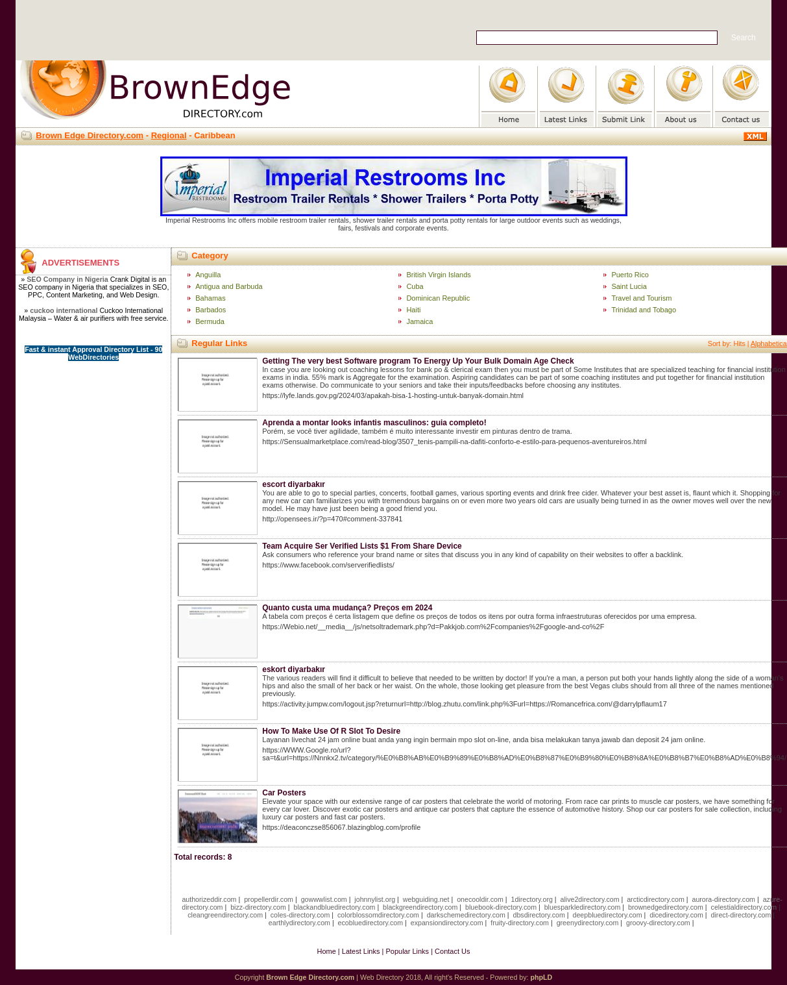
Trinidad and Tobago (643, 310)
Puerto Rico (629, 275)
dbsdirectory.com (539, 915)
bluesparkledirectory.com (582, 907)
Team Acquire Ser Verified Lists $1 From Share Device (361, 546)
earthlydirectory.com (299, 923)
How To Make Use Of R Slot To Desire (331, 731)
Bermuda (209, 321)
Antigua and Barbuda (228, 286)
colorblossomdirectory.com (378, 915)
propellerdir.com (268, 899)
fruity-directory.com (519, 923)
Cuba (414, 286)
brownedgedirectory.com (665, 907)
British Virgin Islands (438, 275)
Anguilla (208, 275)
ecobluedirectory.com (371, 923)
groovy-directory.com (658, 923)
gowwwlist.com (324, 899)
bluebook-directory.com (501, 907)
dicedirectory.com (676, 915)
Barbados (210, 310)
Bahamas (210, 298)
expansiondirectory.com (447, 923)
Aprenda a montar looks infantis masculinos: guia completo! (374, 422)
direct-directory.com (741, 915)
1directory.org (532, 899)
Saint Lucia (628, 286)
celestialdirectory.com (744, 907)
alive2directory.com (590, 899)
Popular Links (407, 951)
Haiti (413, 310)
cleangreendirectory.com (225, 915)
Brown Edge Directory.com (89, 135)
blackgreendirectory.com (420, 907)
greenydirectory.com (588, 923)
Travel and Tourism (641, 298)
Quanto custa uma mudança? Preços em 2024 (347, 607)
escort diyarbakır (293, 484)
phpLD (541, 977)
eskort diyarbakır (293, 669)
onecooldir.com (480, 899)
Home (326, 951)
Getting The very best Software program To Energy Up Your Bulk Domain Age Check (418, 361)
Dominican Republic (438, 298)
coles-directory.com (300, 915)
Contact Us (452, 951)
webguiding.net (426, 899)
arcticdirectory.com (655, 899)
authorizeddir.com (209, 899)
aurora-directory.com (723, 899)
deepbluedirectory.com (607, 915)
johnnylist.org (374, 899)
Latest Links (361, 951)
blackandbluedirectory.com (334, 907)
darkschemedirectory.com (466, 915)
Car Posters (284, 792)
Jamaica (419, 321)
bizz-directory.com (258, 907)
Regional (169, 135)
